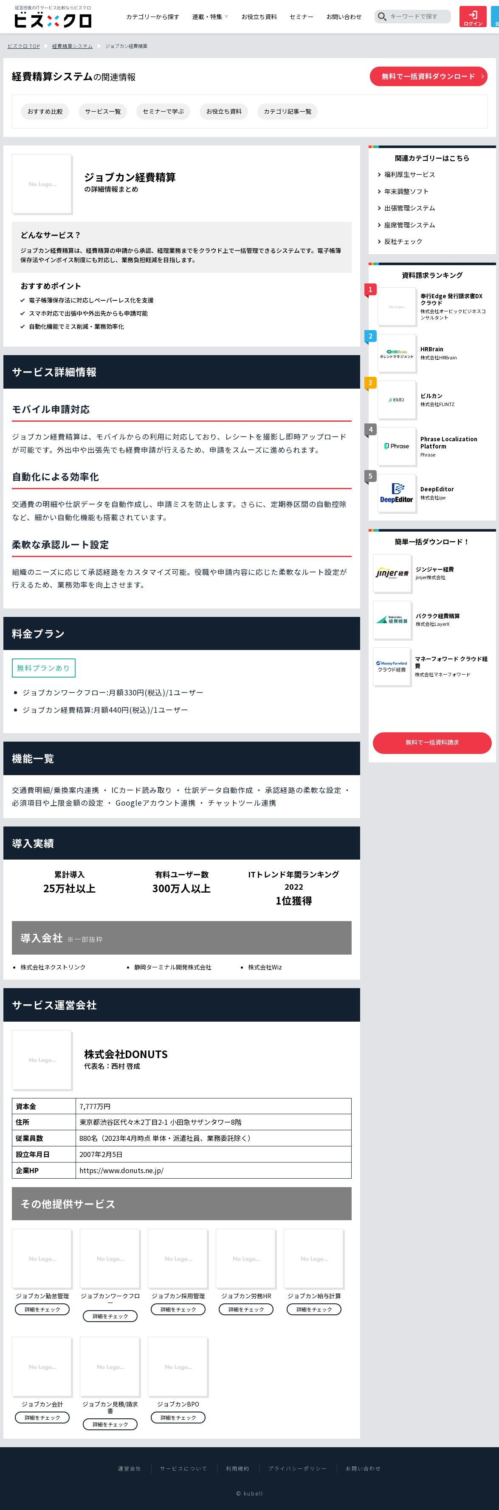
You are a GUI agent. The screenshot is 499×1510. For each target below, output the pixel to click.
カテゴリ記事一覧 (287, 111)
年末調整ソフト (406, 191)
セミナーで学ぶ (163, 111)
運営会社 (130, 1468)
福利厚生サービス (409, 174)
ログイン (473, 19)
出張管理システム (409, 207)
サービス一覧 (103, 111)
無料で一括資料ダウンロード (429, 76)
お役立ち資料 (224, 111)
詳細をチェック (42, 1309)
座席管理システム (409, 224)
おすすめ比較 (45, 111)
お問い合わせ (363, 1468)
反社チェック (403, 241)
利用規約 (238, 1468)
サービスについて (184, 1468)
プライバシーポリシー (297, 1468)
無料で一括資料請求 (432, 742)
